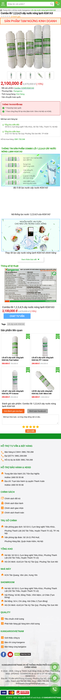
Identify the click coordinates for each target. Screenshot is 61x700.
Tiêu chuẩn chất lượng (12, 618)
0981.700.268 (19, 139)
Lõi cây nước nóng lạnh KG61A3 (43, 10)
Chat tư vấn (17, 316)
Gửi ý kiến (30, 431)
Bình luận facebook (37, 411)
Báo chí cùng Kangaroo (13, 642)
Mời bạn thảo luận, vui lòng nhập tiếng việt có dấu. (30, 419)
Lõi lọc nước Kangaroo (21, 10)
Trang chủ (5, 10)
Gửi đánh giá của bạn (13, 411)
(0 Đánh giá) (15, 17)
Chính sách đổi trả (10, 498)
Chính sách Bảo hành (12, 503)
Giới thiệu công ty (10, 637)
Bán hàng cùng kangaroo (13, 647)
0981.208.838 (21, 456)
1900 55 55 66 (17, 477)
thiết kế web (31, 698)
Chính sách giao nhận (12, 508)
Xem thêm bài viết (30, 259)
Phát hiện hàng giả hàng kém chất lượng (20, 623)
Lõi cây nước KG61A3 (16, 324)
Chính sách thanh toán (12, 512)
